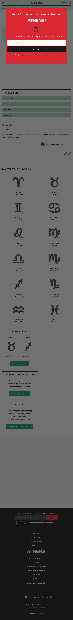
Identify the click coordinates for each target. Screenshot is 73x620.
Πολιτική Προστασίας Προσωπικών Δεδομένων (39, 55)
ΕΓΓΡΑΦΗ (36, 49)
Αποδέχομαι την (33, 55)
